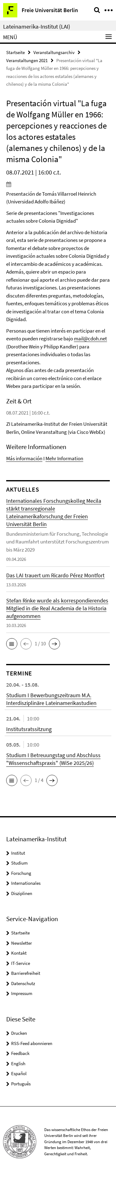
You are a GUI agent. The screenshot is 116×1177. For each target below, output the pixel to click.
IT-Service (20, 963)
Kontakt (19, 953)
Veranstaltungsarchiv (54, 52)
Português (21, 1084)
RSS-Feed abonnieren (31, 1043)
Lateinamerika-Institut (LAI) (36, 26)
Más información (24, 458)
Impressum (21, 993)
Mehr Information (64, 458)
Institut (18, 853)
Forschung (21, 873)
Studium (19, 863)
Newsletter (21, 943)
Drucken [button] (19, 1033)
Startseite (15, 52)
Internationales (26, 883)
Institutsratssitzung (29, 729)
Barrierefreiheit (25, 973)
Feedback (20, 1053)
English (18, 1063)
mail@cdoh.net (90, 338)
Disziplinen (21, 893)
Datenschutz (23, 983)
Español (19, 1073)
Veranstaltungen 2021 (27, 60)
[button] (11, 644)
